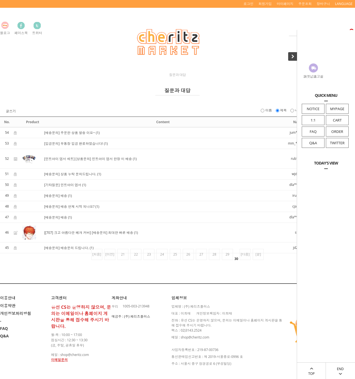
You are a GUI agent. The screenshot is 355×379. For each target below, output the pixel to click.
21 (123, 254)
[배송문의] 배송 (55, 195)
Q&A (313, 142)
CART (337, 120)
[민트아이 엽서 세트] (59, 158)
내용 (296, 110)
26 (188, 254)
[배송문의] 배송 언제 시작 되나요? (69, 206)
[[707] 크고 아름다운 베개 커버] (67, 232)
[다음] (245, 254)
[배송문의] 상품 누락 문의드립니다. (70, 174)
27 (201, 254)
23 (149, 254)
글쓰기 (11, 111)
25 (175, 254)
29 (227, 254)
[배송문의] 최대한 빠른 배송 (112, 232)
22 (136, 254)
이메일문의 (59, 359)
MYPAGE (337, 108)
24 (162, 254)
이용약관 (8, 305)
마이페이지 (285, 3)
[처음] (96, 254)
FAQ (313, 131)
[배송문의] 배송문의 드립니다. (66, 248)
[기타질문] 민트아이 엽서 (62, 185)
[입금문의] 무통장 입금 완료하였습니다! (73, 143)
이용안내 (8, 297)
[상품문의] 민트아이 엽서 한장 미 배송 (103, 158)
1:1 (313, 120)
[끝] (258, 254)
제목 (282, 110)
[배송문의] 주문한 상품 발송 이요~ (69, 132)
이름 (267, 110)
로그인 (248, 3)
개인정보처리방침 (15, 313)
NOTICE (313, 108)
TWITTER (337, 142)
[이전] (109, 254)
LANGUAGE (344, 3)
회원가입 (265, 3)
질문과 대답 (177, 74)
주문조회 (305, 3)
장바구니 (323, 3)
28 (214, 254)
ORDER (337, 131)
